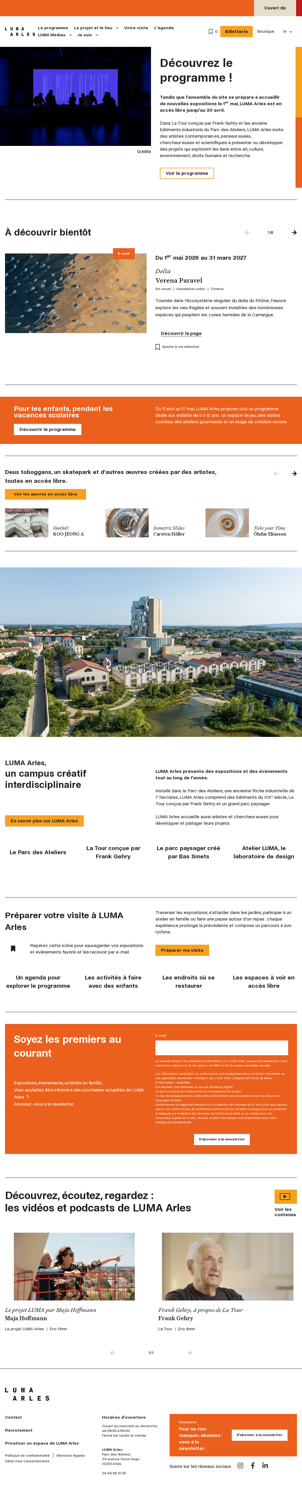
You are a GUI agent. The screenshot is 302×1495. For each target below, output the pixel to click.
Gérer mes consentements (27, 1461)
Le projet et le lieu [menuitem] (93, 28)
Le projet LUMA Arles (24, 1329)
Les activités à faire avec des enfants (113, 981)
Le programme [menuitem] (53, 28)
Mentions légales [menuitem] (71, 1456)
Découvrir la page (181, 333)
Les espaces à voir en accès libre (264, 981)
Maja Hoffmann (26, 1318)
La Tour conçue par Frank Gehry (113, 852)
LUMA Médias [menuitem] (51, 35)
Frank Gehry (175, 1318)
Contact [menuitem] (13, 1417)
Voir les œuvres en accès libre (45, 494)
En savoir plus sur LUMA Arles (44, 820)
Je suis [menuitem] (84, 35)
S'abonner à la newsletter (260, 1435)
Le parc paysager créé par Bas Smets (188, 852)
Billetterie (236, 31)
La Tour (165, 1329)
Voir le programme (187, 173)
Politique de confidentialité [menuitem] (27, 1456)
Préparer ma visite (182, 950)
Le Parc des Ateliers (38, 852)
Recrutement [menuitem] (18, 1430)
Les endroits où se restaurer (189, 981)
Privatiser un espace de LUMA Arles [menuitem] (42, 1443)
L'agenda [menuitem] (164, 28)
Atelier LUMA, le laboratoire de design (264, 852)
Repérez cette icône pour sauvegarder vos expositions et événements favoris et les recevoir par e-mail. (77, 948)
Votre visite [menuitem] (136, 28)
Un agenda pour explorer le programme (38, 981)
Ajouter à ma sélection (177, 347)
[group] (50, 522)
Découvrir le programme (47, 429)
